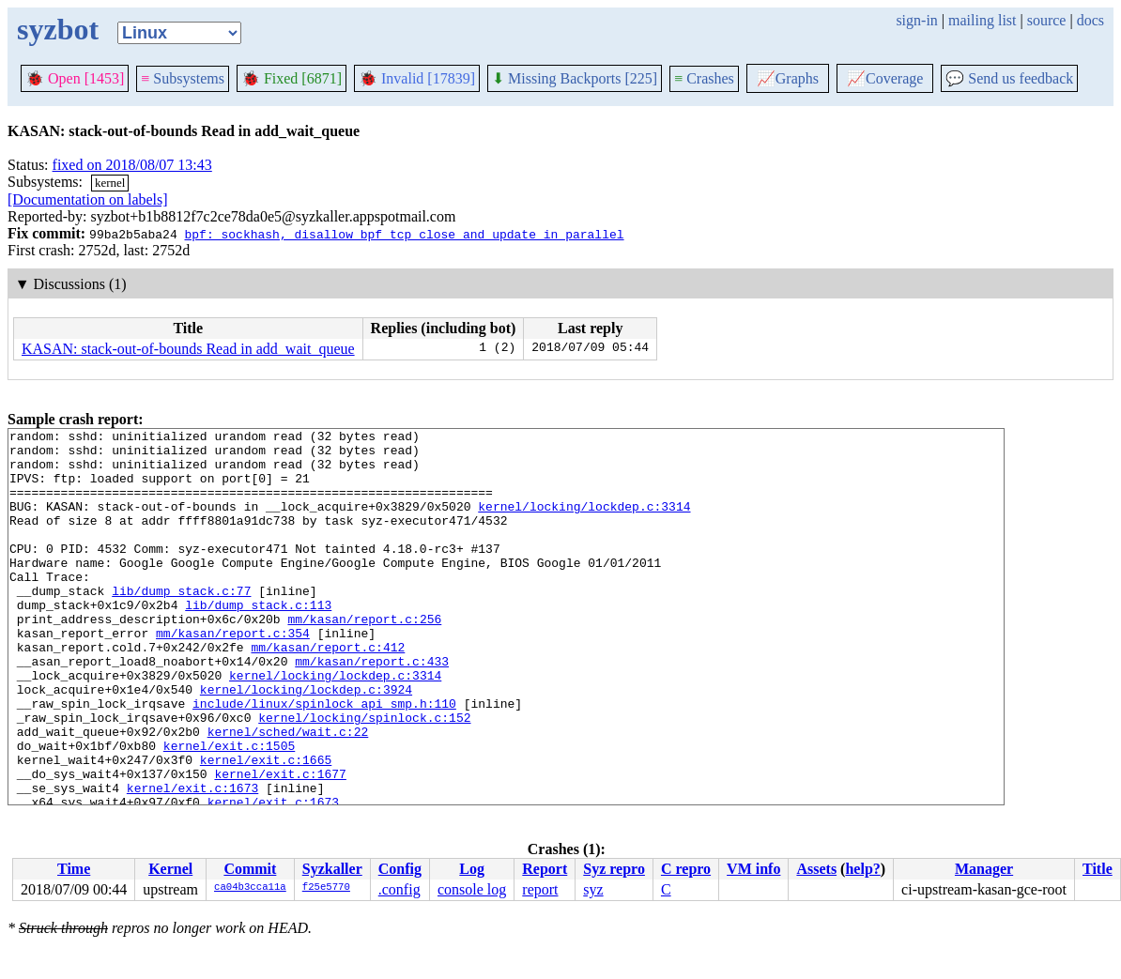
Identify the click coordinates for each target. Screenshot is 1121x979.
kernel (110, 183)
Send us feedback (1009, 78)
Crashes (704, 78)
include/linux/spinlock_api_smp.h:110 (324, 759)
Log (471, 869)
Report (544, 869)
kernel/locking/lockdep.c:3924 (306, 742)
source (1047, 20)
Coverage (885, 78)
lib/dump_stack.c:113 (258, 641)
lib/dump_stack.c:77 (181, 624)
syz (593, 889)
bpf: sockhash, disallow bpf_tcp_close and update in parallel (403, 233)
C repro (686, 869)
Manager (984, 869)
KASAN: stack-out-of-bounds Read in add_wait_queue (188, 349)
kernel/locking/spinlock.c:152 (364, 776)
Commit (249, 869)
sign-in (916, 20)
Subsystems (182, 78)
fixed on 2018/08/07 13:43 (132, 165)
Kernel (170, 869)
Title (1098, 869)
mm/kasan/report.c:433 (372, 708)
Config (400, 869)
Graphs (788, 78)
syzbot (58, 29)
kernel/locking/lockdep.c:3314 (584, 522)
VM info (753, 869)
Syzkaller (332, 869)
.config (399, 889)
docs (1090, 20)
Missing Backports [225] (574, 78)
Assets (816, 869)
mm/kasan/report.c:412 (328, 691)
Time (73, 869)
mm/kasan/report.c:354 (233, 674)
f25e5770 (326, 888)
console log (472, 889)
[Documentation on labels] (88, 199)
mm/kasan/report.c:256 (364, 658)
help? (862, 869)
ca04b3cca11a (250, 888)
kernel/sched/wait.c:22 (288, 793)
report (540, 889)
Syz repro (614, 869)
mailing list (982, 20)
